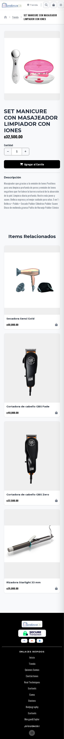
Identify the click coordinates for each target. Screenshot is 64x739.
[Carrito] (53, 5)
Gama (32, 694)
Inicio (32, 657)
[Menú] (61, 5)
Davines (32, 700)
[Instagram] (32, 733)
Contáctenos (32, 676)
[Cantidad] (17, 151)
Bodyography (32, 707)
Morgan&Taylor (32, 719)
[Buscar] (46, 5)
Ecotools (32, 688)
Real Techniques (32, 682)
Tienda (15, 17)
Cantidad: (8, 145)
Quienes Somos (32, 669)
